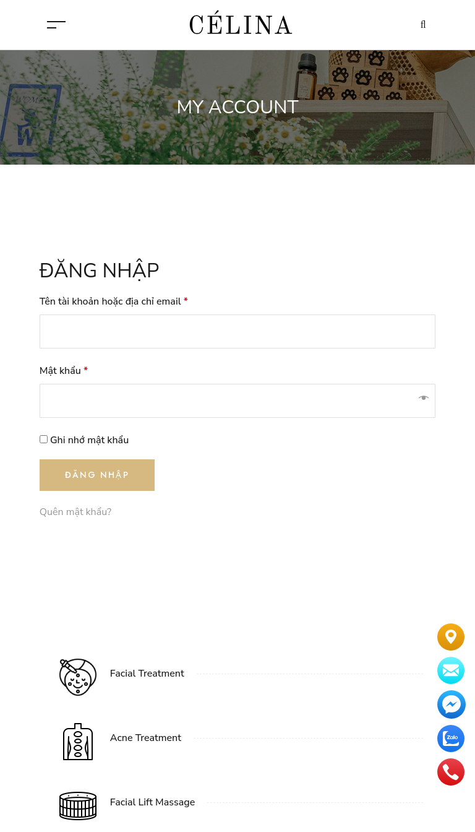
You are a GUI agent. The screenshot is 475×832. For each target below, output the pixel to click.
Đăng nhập (97, 475)
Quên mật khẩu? (75, 512)
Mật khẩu (64, 371)
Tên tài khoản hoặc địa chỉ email (114, 301)
